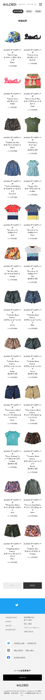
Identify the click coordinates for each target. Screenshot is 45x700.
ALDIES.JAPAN (19, 657)
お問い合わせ (28, 631)
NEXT (32, 585)
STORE (8, 621)
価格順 (28, 11)
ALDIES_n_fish (19, 643)
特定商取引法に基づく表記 (29, 619)
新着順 (38, 11)
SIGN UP (22, 677)
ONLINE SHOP (11, 617)
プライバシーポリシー (31, 628)
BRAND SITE (10, 630)
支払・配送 (28, 624)
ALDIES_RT (31, 643)
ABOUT (9, 625)
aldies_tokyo (30, 650)
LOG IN (30, 4)
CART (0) (21, 4)
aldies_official (18, 650)
